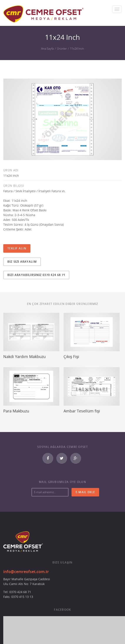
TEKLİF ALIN (16, 248)
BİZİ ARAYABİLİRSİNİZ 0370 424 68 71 (36, 275)
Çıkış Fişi (68, 356)
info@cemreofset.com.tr (26, 568)
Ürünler (62, 48)
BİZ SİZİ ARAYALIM (22, 262)
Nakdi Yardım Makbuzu (24, 356)
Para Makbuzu (16, 409)
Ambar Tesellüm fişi (79, 409)
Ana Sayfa (47, 48)
